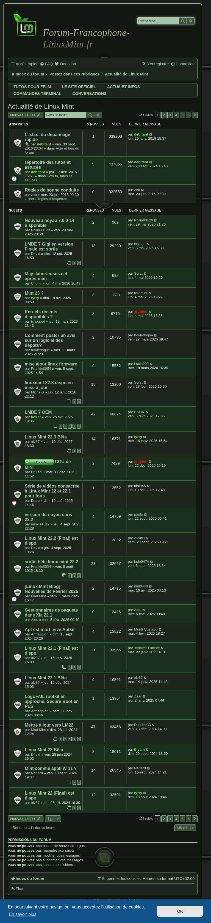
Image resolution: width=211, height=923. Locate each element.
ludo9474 (141, 561)
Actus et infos (123, 87)
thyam (139, 749)
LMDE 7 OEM (38, 412)
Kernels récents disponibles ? (41, 314)
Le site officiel (79, 87)
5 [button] (182, 114)
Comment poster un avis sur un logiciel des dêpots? (50, 340)
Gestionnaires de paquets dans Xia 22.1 (51, 612)
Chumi (36, 283)
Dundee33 (142, 725)
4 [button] (176, 114)
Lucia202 (141, 364)
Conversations (89, 93)
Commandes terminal (37, 93)
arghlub (140, 311)
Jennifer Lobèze (147, 648)
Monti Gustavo (145, 629)
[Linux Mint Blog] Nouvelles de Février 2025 (51, 589)
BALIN (139, 412)
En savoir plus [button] (23, 914)
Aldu (34, 620)
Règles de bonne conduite (52, 190)
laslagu (140, 244)
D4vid (35, 254)
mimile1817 (40, 524)
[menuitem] (46, 64)
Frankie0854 (41, 369)
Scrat (138, 273)
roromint (140, 293)
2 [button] (164, 114)
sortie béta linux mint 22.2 (51, 561)
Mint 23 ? (34, 293)
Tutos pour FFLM (32, 87)
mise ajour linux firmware (51, 364)
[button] (195, 115)
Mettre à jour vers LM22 (49, 725)
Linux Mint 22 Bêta (44, 749)
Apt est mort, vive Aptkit (49, 629)
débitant (44, 144)
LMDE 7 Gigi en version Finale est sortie (49, 246)
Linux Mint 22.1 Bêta (46, 678)
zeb (34, 195)
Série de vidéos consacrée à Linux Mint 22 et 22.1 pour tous (52, 491)
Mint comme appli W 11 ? (51, 768)
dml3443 (141, 586)
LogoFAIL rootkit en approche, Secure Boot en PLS (52, 701)
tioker (36, 417)
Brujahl (36, 472)
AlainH (139, 538)
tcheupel (38, 321)
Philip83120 (40, 230)
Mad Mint (38, 596)
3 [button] (170, 114)
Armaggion (40, 634)
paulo (138, 514)
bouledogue (40, 350)
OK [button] (180, 911)
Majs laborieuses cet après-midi (46, 276)
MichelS (37, 392)
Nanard (37, 773)
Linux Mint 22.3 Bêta (46, 437)
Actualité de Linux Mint (41, 106)
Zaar (137, 696)
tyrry (35, 298)
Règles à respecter (52, 199)
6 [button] (189, 114)
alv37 (35, 442)
